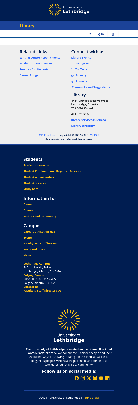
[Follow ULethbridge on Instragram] (83, 378)
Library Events (81, 57)
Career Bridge (29, 75)
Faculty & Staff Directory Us (42, 290)
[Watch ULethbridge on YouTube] (101, 378)
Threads (79, 81)
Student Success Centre (36, 63)
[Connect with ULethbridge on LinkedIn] (107, 378)
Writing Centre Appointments (40, 57)
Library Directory (83, 126)
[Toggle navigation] (113, 33)
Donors (28, 210)
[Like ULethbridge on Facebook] (77, 378)
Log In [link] (100, 34)
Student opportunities (39, 177)
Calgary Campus (34, 275)
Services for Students (34, 69)
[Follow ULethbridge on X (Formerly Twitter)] (89, 378)
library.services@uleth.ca (88, 120)
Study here (31, 189)
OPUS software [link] (48, 135)
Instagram (80, 63)
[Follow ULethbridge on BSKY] (95, 378)
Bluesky (79, 75)
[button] (90, 34)
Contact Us (31, 286)
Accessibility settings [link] (80, 139)
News (27, 255)
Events (28, 237)
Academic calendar (37, 165)
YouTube (79, 69)
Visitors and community (40, 216)
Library (27, 25)
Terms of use (91, 397)
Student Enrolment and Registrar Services (52, 171)
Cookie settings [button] (54, 139)
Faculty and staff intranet (41, 243)
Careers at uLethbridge (39, 231)
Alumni (28, 204)
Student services (35, 183)
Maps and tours (34, 249)
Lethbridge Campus (37, 263)
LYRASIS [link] (94, 135)
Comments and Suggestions (91, 87)
